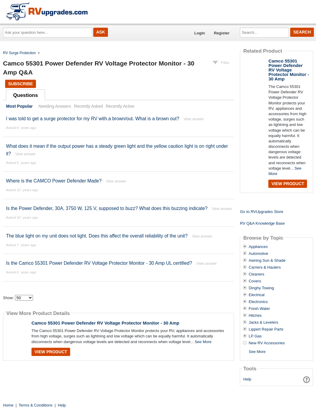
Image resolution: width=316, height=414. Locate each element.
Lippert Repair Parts (266, 329)
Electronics (258, 302)
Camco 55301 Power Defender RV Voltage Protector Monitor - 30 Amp (105, 322)
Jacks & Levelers (263, 322)
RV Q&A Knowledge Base (262, 223)
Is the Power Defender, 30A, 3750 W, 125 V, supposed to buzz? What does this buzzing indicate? (106, 208)
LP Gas (255, 336)
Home (8, 405)
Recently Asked (88, 106)
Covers (255, 281)
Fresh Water (259, 309)
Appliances (258, 247)
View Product (50, 351)
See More (203, 342)
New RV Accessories (267, 343)
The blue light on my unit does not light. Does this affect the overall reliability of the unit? (97, 235)
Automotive (258, 254)
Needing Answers (54, 106)
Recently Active (120, 106)
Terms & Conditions (35, 405)
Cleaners (256, 274)
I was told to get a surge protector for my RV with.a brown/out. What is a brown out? (92, 118)
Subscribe (20, 83)
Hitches (255, 315)
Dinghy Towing (261, 288)
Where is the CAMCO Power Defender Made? (54, 180)
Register (221, 33)
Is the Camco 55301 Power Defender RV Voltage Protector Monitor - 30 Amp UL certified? (99, 263)
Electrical (256, 295)
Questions (25, 95)
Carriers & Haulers (265, 267)
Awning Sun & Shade (267, 260)
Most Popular (19, 106)
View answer (193, 119)
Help (247, 379)
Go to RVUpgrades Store (261, 211)
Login (199, 33)
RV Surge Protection (19, 53)
